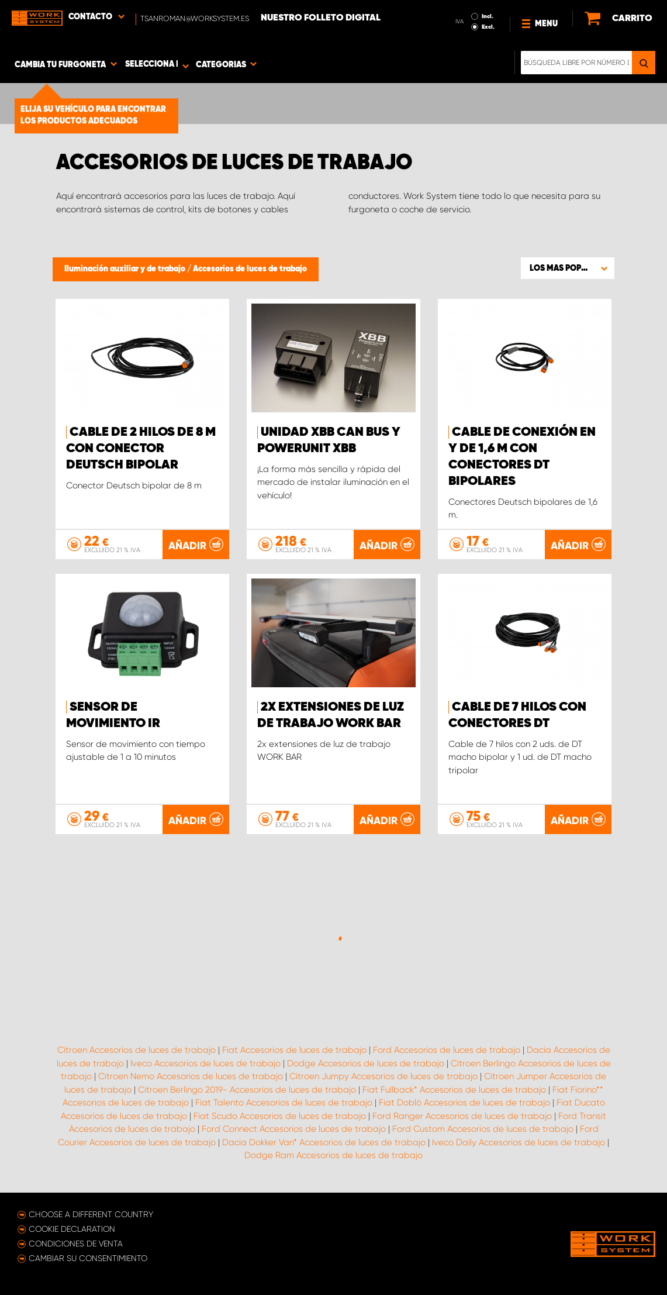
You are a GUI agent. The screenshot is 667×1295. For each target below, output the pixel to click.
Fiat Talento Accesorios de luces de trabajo (283, 1102)
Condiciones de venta (76, 1243)
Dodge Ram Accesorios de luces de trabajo (333, 1155)
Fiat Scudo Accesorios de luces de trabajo (279, 1116)
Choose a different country (91, 1214)
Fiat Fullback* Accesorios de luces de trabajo (454, 1089)
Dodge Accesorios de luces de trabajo (365, 1063)
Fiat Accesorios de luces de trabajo (294, 1050)
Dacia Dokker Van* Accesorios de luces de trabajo (324, 1142)
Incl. (487, 16)
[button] (567, 267)
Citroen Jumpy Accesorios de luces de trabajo (383, 1076)
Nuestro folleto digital (321, 18)
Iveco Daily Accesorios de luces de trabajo (518, 1142)
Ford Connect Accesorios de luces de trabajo (294, 1129)
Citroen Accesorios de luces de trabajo (136, 1050)
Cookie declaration (72, 1229)
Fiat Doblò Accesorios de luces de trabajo (464, 1102)
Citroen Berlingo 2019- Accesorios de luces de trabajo (247, 1089)
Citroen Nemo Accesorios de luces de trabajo (190, 1076)
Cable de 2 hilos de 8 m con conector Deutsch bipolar (141, 448)
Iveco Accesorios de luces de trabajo (205, 1063)
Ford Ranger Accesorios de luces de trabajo (462, 1116)
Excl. (488, 27)
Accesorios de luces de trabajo (250, 269)
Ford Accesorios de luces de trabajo (446, 1050)
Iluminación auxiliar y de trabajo (125, 269)
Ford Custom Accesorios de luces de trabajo (482, 1129)
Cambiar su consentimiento (88, 1258)
